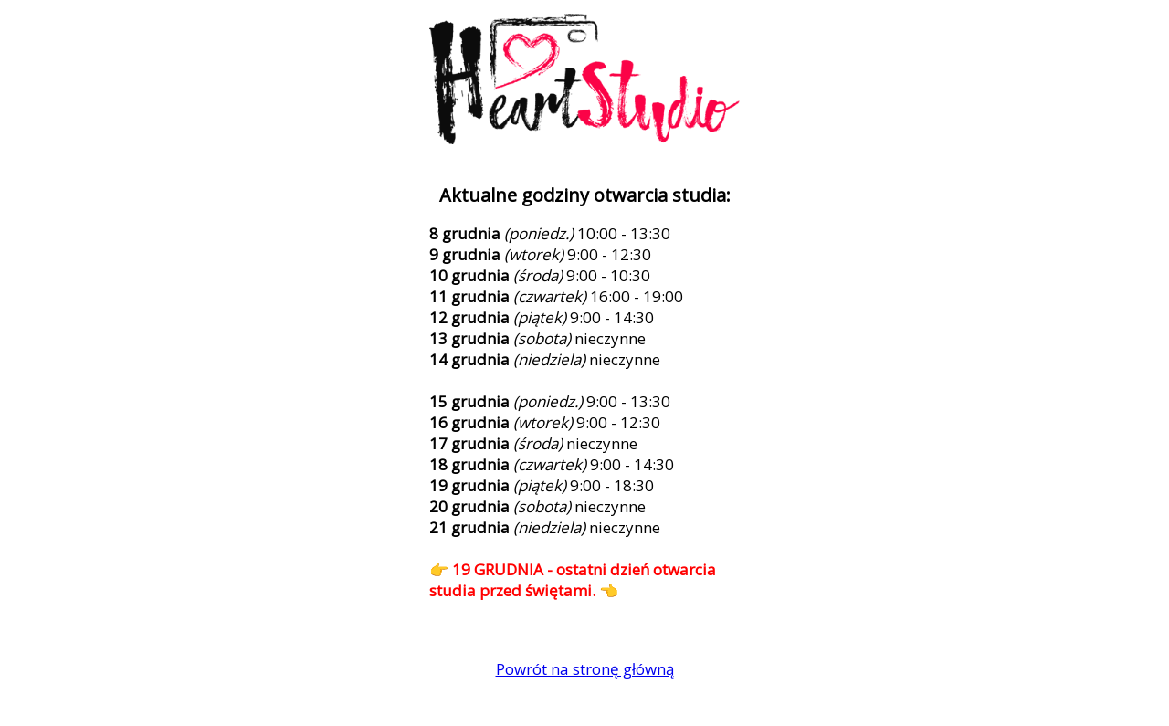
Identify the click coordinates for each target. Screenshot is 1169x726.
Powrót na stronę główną (585, 668)
